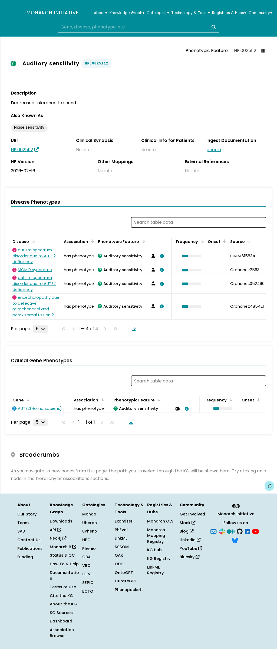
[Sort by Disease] (32, 241)
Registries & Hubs (229, 13)
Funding (25, 557)
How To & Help (64, 564)
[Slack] (222, 531)
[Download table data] (133, 329)
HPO (86, 540)
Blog (186, 531)
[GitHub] (240, 531)
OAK (119, 555)
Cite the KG (61, 595)
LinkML (121, 538)
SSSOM (122, 547)
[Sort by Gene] (27, 399)
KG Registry (158, 558)
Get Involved (192, 514)
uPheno (89, 531)
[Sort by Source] (248, 241)
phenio (213, 150)
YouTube (191, 548)
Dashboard (61, 621)
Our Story (27, 514)
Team (23, 522)
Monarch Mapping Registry (156, 535)
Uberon (89, 522)
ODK (119, 564)
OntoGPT (124, 572)
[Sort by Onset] (223, 241)
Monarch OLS (160, 521)
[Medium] (231, 531)
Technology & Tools (190, 13)
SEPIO (88, 582)
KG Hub (154, 550)
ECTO (87, 591)
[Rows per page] (40, 329)
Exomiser (124, 521)
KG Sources (61, 612)
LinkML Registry (155, 570)
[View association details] (161, 256)
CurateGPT (126, 581)
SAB (21, 531)
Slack (187, 522)
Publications (29, 548)
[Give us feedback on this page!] (269, 486)
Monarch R (63, 547)
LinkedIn (190, 540)
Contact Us (29, 540)
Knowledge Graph (127, 13)
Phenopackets (129, 589)
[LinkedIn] (247, 531)
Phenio (89, 548)
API (55, 530)
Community (260, 13)
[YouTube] (255, 531)
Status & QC (62, 555)
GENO (88, 574)
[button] (190, 256)
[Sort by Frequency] (201, 241)
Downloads (61, 521)
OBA (86, 557)
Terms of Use (63, 587)
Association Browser (62, 632)
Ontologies (158, 13)
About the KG (63, 604)
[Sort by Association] (91, 241)
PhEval (121, 530)
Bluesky (189, 557)
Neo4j (58, 538)
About (100, 13)
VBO (86, 565)
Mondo (89, 514)
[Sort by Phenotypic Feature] (142, 241)
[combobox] (138, 27)
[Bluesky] (235, 540)
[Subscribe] (213, 531)
